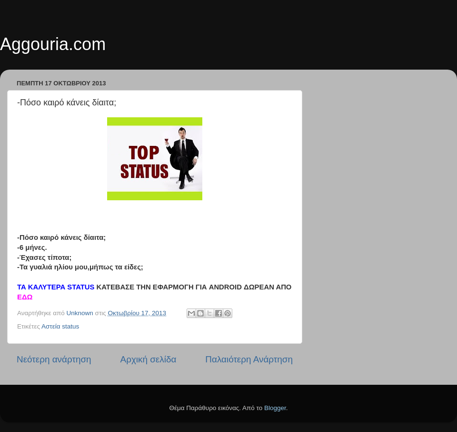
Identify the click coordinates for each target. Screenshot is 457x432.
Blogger (275, 407)
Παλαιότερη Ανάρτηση (249, 359)
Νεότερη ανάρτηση (54, 359)
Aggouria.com (53, 44)
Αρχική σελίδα (148, 359)
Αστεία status (60, 326)
